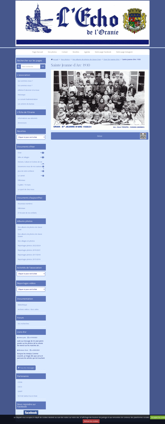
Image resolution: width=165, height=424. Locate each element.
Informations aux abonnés (27, 118)
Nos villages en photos (26, 241)
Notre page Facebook (103, 52)
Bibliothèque (22, 305)
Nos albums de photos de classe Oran (30, 228)
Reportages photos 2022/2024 (29, 245)
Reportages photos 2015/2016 (29, 259)
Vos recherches (23, 324)
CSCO (20, 387)
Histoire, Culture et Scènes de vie (31, 162)
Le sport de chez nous (26, 189)
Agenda (87, 52)
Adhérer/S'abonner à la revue (28, 90)
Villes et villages (31, 157)
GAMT (20, 391)
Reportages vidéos (26, 283)
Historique (21, 95)
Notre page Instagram (124, 52)
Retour (99, 136)
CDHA (20, 382)
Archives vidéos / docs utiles (28, 309)
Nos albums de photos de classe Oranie (30, 235)
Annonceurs (22, 123)
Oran (31, 153)
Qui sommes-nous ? (25, 81)
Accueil (55, 59)
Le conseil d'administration (28, 99)
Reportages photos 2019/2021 (29, 250)
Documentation (25, 298)
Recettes (76, 52)
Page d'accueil (37, 52)
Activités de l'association (29, 267)
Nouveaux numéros (25, 204)
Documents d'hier (26, 146)
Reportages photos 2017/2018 (29, 255)
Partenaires (23, 376)
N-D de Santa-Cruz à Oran (27, 396)
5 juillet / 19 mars (24, 185)
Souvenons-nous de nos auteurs (31, 166)
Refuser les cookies (91, 421)
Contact (65, 52)
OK (43, 67)
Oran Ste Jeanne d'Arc (111, 59)
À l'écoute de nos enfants (27, 213)
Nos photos (52, 52)
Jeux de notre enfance (31, 171)
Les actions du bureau (26, 104)
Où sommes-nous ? (25, 85)
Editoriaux (21, 180)
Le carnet (31, 176)
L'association (23, 75)
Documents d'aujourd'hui (29, 197)
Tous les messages (26, 368)
